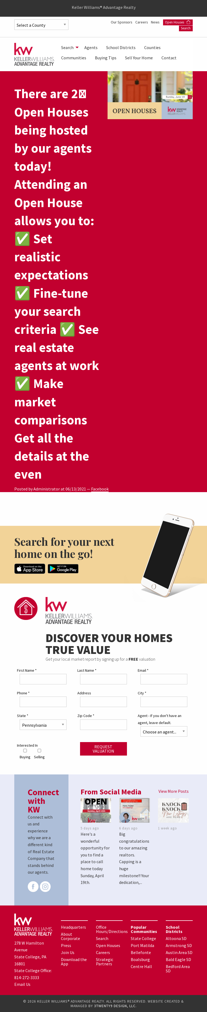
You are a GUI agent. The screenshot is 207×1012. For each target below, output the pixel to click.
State (22, 715)
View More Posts (173, 791)
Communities (73, 57)
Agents (91, 47)
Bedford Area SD (178, 968)
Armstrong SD (179, 945)
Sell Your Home (139, 57)
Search (186, 28)
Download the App (74, 961)
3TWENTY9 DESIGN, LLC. (115, 1005)
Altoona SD (176, 938)
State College (143, 938)
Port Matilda (142, 945)
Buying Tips (105, 57)
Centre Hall (141, 966)
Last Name (86, 670)
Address (84, 692)
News (188, 22)
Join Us (67, 952)
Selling (39, 754)
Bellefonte (141, 952)
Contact (169, 57)
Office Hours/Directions (112, 929)
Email (143, 670)
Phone (23, 692)
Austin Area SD (179, 952)
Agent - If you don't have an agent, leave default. (159, 719)
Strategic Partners (104, 961)
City (142, 692)
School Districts (121, 47)
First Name (27, 670)
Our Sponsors (152, 22)
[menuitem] (68, 47)
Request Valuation (103, 748)
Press (66, 945)
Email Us (22, 984)
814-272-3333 (26, 977)
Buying (25, 754)
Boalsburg (140, 959)
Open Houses (160, 28)
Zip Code (85, 715)
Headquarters (73, 926)
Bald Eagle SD (178, 959)
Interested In (27, 745)
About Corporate (70, 936)
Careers (174, 22)
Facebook (100, 489)
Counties (152, 47)
